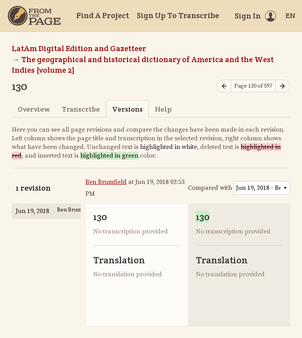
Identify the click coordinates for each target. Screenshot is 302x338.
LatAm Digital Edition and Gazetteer (79, 48)
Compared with (210, 188)
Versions (127, 109)
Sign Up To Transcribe (178, 15)
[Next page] (282, 86)
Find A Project (102, 15)
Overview (34, 109)
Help (163, 109)
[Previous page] (223, 86)
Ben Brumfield (106, 182)
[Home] (34, 16)
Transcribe (81, 109)
